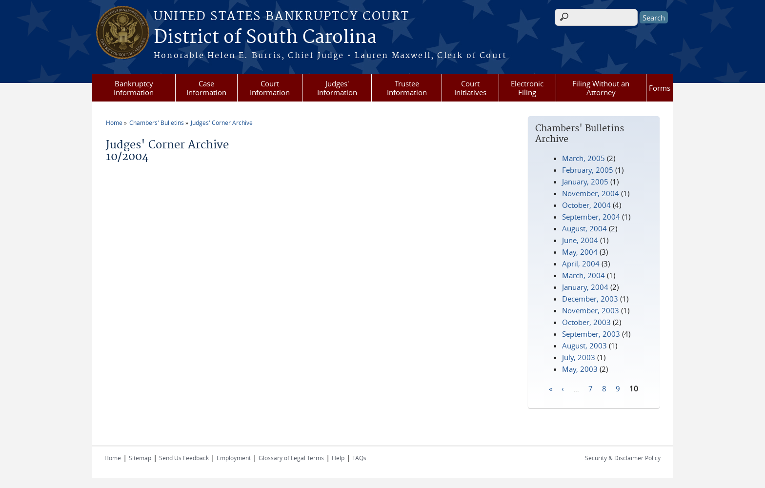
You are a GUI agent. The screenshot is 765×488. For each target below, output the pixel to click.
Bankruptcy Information (134, 88)
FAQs (359, 458)
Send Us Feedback (184, 458)
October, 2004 (586, 205)
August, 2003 (584, 345)
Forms (659, 88)
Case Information (206, 88)
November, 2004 (590, 193)
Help (338, 458)
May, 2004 (580, 252)
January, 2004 (585, 287)
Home (114, 122)
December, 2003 (590, 299)
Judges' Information (337, 88)
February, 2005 (587, 170)
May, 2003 (580, 369)
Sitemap (140, 458)
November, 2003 (590, 310)
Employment (234, 458)
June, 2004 (580, 240)
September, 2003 (591, 334)
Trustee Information (407, 88)
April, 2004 (581, 263)
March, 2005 (583, 158)
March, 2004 (583, 275)
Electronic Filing (527, 88)
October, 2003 (586, 322)
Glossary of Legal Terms (291, 458)
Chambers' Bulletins (156, 122)
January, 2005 (585, 181)
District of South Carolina (265, 37)
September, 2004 (591, 217)
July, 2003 (578, 357)
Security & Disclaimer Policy (623, 458)
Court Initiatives (470, 88)
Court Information (270, 88)
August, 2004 (584, 228)
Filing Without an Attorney (600, 88)
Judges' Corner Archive (222, 122)
